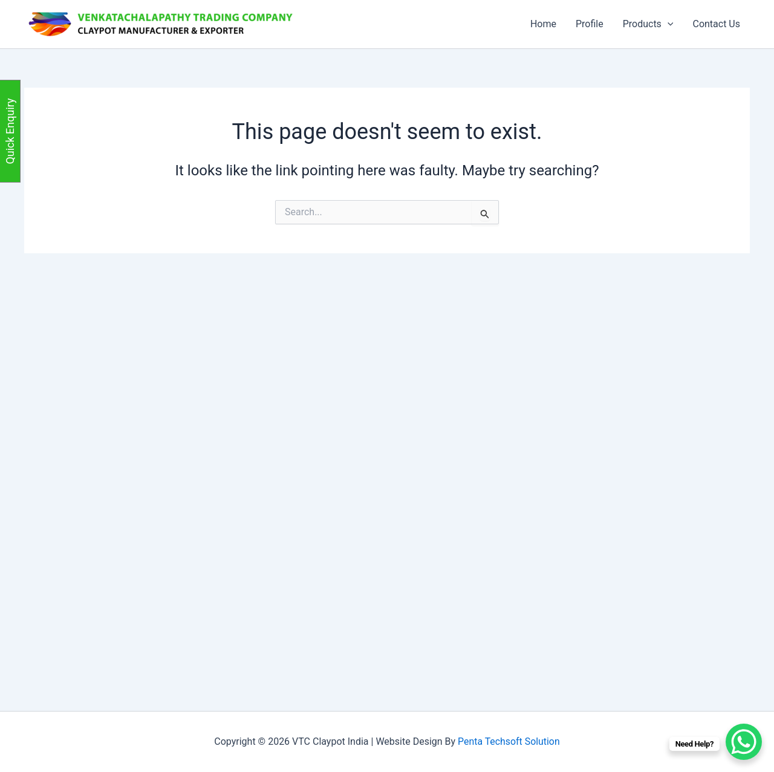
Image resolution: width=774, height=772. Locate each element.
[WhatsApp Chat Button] (744, 742)
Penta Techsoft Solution (508, 741)
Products (648, 24)
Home (543, 24)
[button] (668, 24)
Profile (589, 24)
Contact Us (716, 24)
